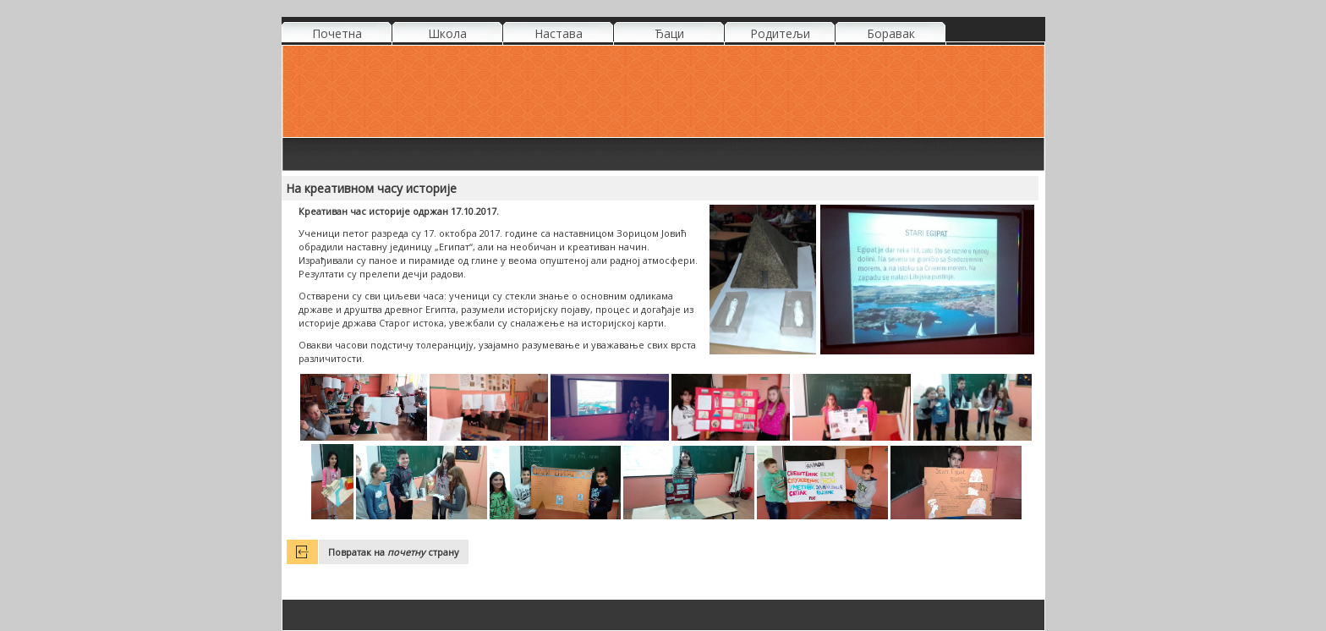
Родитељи (780, 33)
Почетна (337, 33)
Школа (447, 33)
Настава (558, 33)
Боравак (891, 33)
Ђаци (669, 33)
